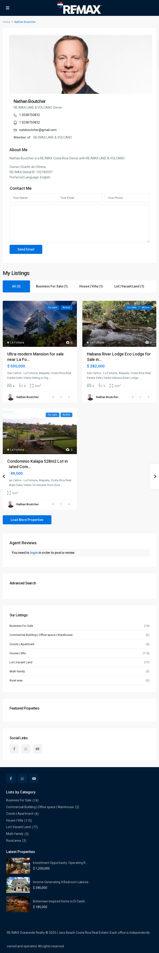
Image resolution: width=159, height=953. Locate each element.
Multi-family (17, 671)
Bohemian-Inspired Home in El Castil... (60, 901)
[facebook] (14, 749)
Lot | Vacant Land (21, 662)
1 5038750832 (29, 115)
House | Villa (18, 653)
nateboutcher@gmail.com (38, 130)
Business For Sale (21, 625)
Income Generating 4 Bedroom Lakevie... (62, 882)
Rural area (16, 680)
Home (6, 22)
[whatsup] (25, 749)
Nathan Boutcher (29, 101)
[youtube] (37, 749)
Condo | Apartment (22, 644)
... (50, 377)
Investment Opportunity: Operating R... (60, 863)
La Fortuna (17, 342)
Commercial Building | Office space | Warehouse (41, 635)
